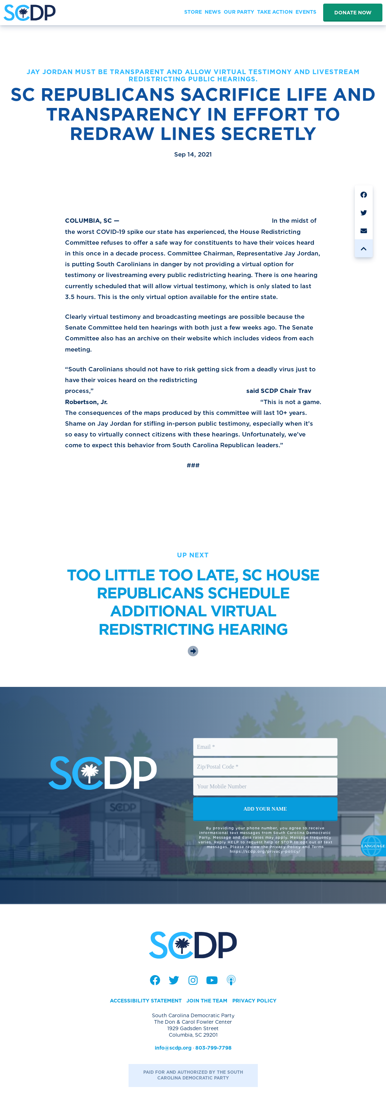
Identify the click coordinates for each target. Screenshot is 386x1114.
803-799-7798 (213, 1048)
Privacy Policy (254, 1001)
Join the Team (206, 1001)
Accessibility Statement (146, 1001)
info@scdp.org (173, 1048)
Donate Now (353, 12)
